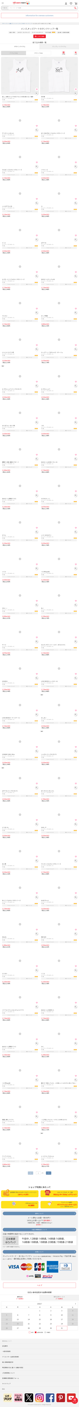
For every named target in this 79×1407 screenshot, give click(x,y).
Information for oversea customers (39, 15)
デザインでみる (38, 53)
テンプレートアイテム (59, 46)
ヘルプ (39, 1285)
